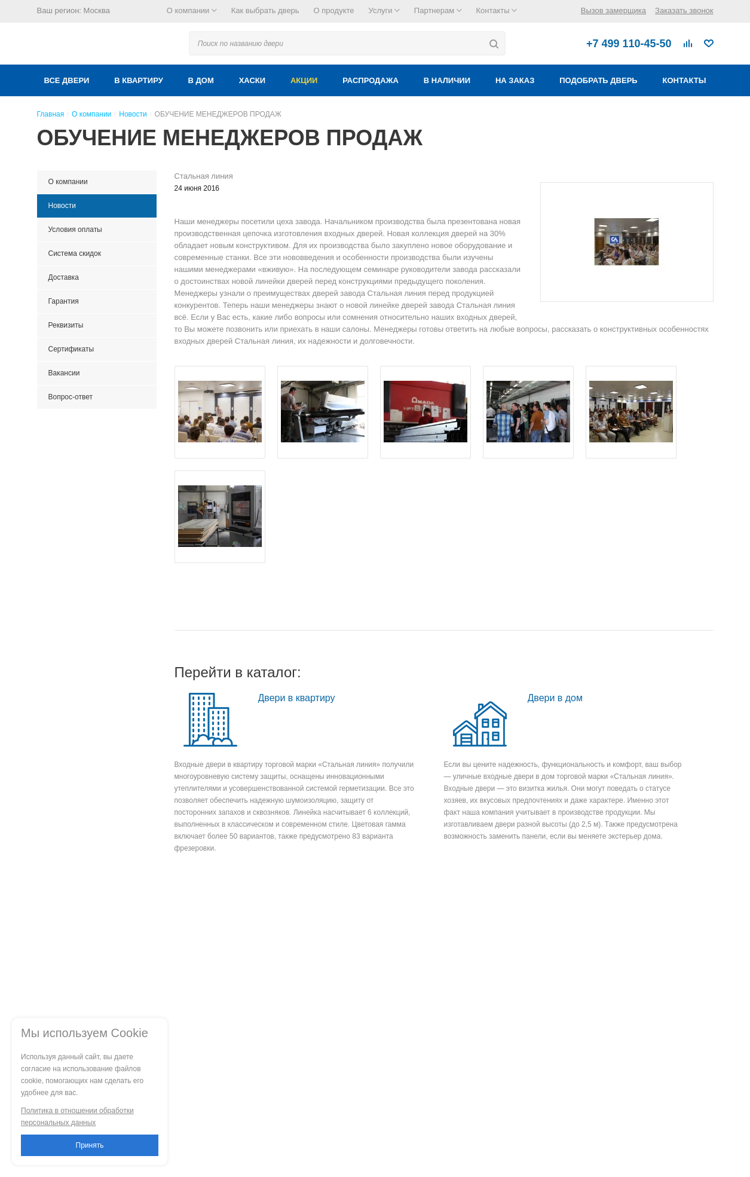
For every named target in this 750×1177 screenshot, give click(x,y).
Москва (97, 10)
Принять (90, 1145)
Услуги (384, 10)
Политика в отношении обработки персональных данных (77, 1116)
